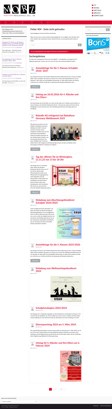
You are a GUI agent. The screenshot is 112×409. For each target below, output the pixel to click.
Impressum (96, 405)
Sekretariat (34, 73)
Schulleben (27, 22)
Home (3, 22)
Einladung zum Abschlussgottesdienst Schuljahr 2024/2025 (55, 201)
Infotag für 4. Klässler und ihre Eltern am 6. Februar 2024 (58, 344)
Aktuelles (10, 22)
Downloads (36, 22)
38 (61, 389)
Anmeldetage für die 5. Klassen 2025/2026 (58, 244)
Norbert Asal (40, 310)
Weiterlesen (35, 86)
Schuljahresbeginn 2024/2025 (51, 307)
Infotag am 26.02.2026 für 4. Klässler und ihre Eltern (57, 96)
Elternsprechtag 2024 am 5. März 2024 (56, 324)
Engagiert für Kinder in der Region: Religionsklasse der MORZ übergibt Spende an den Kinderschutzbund (13, 43)
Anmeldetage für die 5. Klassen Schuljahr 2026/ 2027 (57, 69)
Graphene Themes (13, 407)
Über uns (18, 22)
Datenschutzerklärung (105, 405)
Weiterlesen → (19, 52)
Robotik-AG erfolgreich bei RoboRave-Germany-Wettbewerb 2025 (55, 117)
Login (45, 22)
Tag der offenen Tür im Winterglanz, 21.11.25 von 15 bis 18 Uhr (54, 158)
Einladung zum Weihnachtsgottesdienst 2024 (56, 269)
